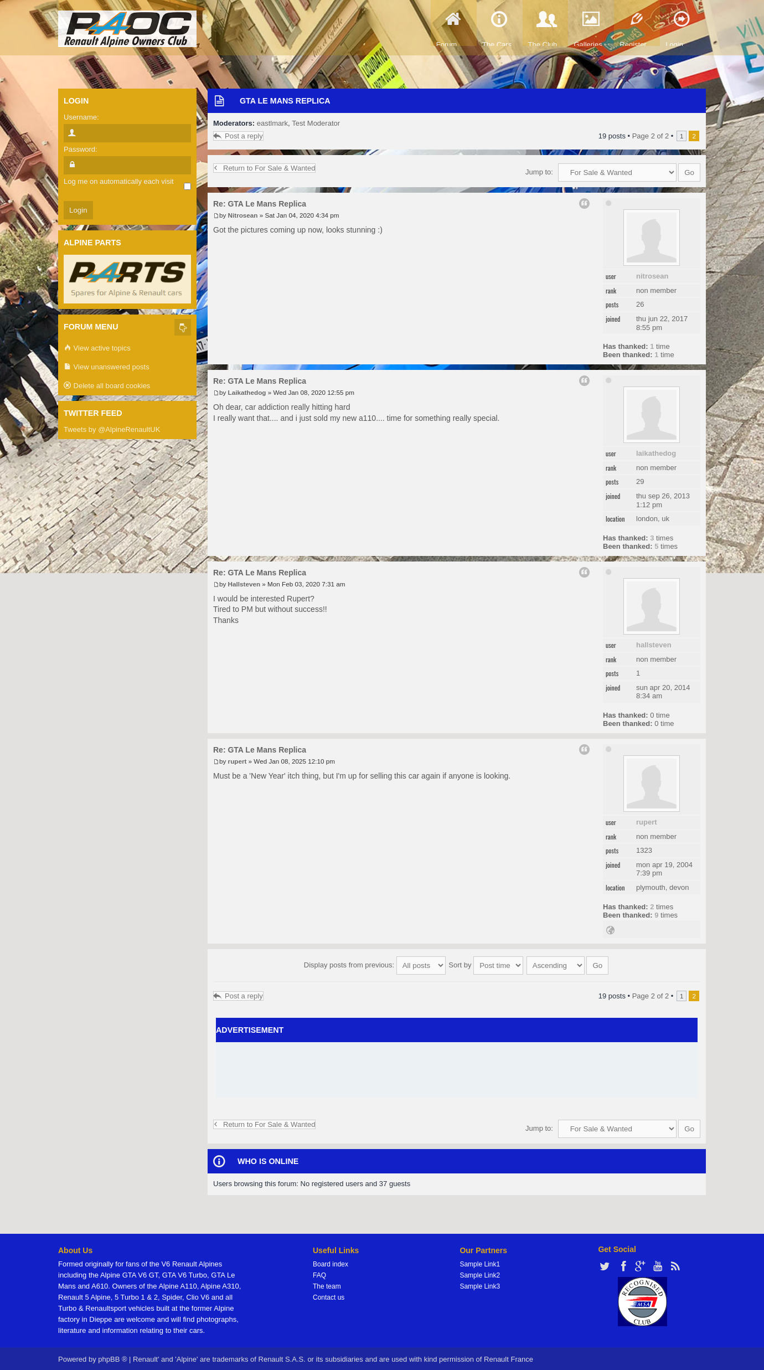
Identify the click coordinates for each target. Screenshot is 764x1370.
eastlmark (272, 123)
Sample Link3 (480, 1282)
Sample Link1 (480, 1260)
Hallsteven (654, 645)
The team (327, 1282)
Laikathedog (656, 453)
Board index (330, 1260)
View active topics (97, 348)
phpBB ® (112, 1355)
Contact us (328, 1293)
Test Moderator (316, 123)
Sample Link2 (480, 1271)
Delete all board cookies (107, 386)
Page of (650, 136)
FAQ (319, 1271)
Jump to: (539, 172)
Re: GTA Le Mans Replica (259, 203)
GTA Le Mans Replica (285, 100)
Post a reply (238, 136)
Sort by (485, 963)
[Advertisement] (456, 1066)
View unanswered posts (106, 367)
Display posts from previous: (375, 963)
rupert (646, 822)
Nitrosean (652, 276)
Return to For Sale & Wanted (264, 168)
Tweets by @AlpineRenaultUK (112, 429)
